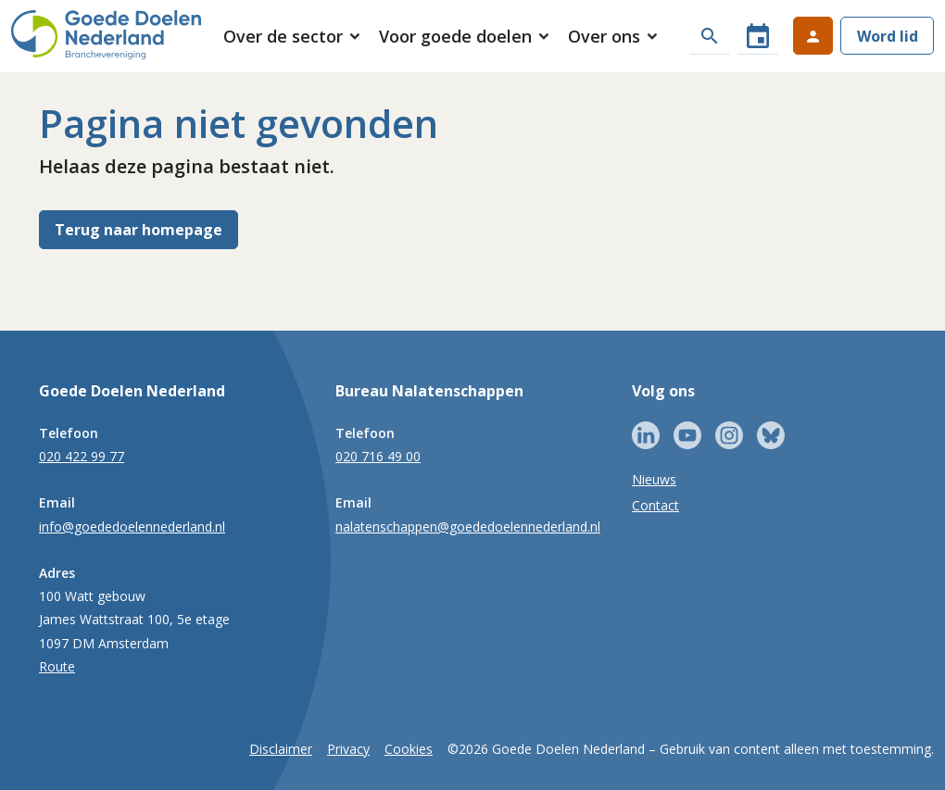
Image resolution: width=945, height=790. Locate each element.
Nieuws (654, 479)
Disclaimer (280, 749)
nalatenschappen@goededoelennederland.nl (467, 526)
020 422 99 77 (81, 456)
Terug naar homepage (138, 229)
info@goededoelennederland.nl (132, 526)
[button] (292, 37)
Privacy (348, 749)
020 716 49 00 (378, 456)
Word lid (887, 36)
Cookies (408, 749)
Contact (655, 505)
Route (57, 666)
